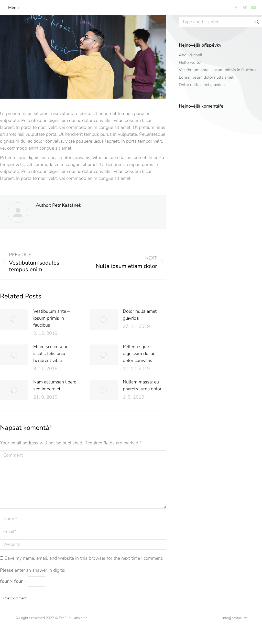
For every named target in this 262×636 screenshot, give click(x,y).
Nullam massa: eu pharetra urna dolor (142, 385)
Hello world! (190, 62)
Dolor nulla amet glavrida (140, 314)
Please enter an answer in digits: (32, 570)
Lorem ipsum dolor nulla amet (206, 77)
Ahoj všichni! (190, 55)
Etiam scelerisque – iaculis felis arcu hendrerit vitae (52, 353)
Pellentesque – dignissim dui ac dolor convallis (139, 353)
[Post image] (14, 319)
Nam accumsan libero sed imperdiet (55, 385)
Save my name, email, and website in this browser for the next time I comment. (84, 558)
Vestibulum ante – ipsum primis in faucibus (51, 318)
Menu (13, 8)
